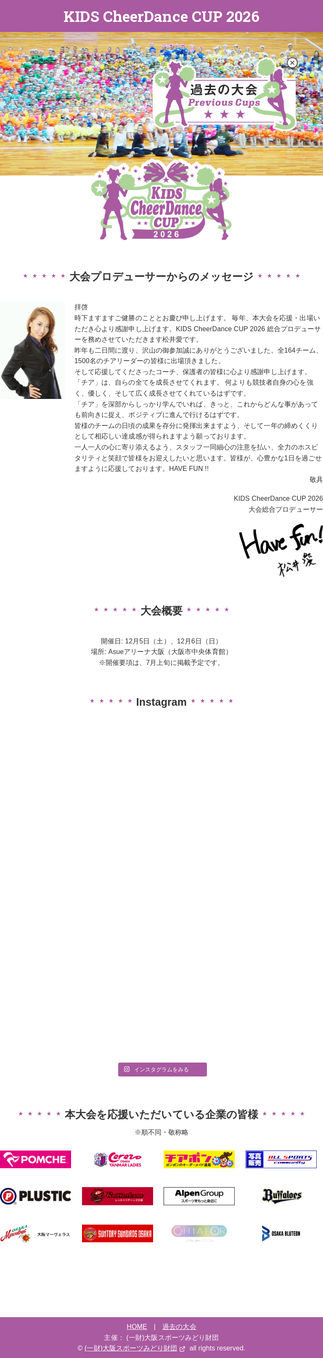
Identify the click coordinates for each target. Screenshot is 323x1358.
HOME (137, 1326)
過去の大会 (179, 1326)
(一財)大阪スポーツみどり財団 (131, 1348)
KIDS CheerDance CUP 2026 (161, 16)
